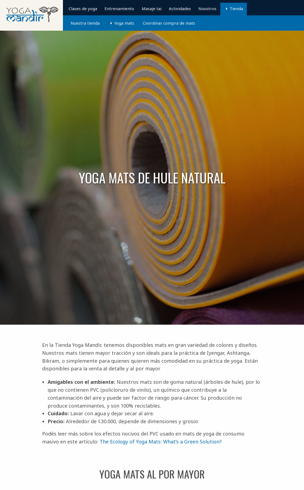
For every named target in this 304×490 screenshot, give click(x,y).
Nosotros (207, 8)
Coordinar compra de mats (169, 23)
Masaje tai (151, 8)
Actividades (180, 8)
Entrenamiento (119, 8)
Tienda (236, 8)
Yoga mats (124, 23)
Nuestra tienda (85, 23)
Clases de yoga (83, 8)
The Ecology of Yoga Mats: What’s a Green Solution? (161, 441)
